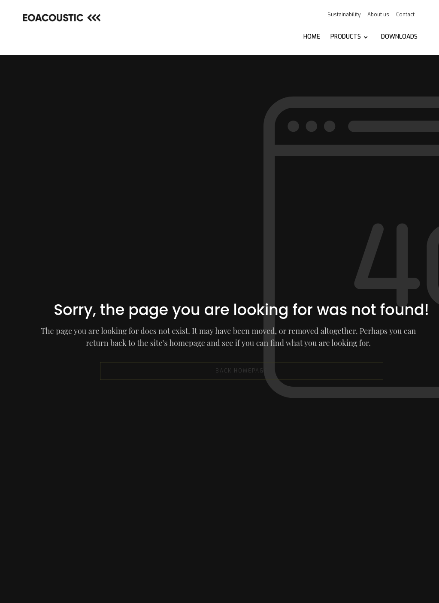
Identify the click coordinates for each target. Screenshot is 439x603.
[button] (349, 37)
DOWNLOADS (399, 37)
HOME (311, 37)
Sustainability (343, 14)
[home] (61, 17)
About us (378, 14)
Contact (405, 14)
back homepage (241, 371)
